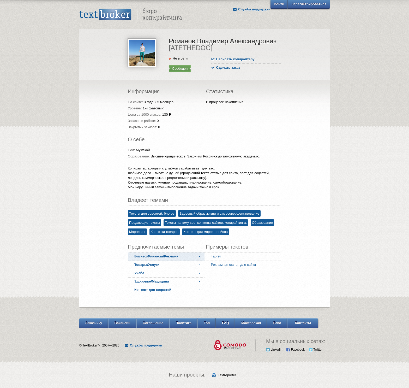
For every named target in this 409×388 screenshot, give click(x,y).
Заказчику (93, 323)
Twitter (315, 349)
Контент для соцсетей (152, 290)
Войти (279, 4)
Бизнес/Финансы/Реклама (156, 256)
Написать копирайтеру (233, 59)
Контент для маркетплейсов (205, 232)
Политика (183, 323)
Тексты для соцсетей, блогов (152, 213)
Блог (277, 323)
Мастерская (251, 323)
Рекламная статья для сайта (233, 265)
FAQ (225, 323)
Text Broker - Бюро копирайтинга (130, 14)
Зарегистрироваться (308, 4)
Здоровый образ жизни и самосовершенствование (219, 213)
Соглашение (153, 323)
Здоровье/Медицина (151, 281)
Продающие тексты (144, 223)
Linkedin (274, 349)
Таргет (216, 256)
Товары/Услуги (146, 265)
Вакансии (122, 323)
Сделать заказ (225, 67)
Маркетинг (137, 232)
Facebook (295, 349)
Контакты (303, 323)
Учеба (139, 273)
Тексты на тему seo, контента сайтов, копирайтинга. (206, 223)
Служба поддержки (251, 9)
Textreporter (227, 375)
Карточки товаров (164, 232)
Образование (262, 223)
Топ (207, 323)
